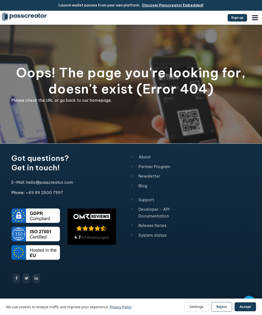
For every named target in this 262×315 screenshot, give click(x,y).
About (144, 156)
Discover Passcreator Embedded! (172, 5)
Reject (221, 306)
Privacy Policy (120, 307)
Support (146, 199)
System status (152, 235)
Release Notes (152, 225)
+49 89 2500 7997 (44, 192)
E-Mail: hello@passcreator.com (42, 182)
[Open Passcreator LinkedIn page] (36, 278)
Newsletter (149, 176)
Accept (245, 306)
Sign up (237, 17)
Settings (196, 306)
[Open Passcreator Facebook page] (16, 278)
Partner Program (154, 166)
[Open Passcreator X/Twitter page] (26, 278)
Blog (142, 185)
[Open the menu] (255, 18)
